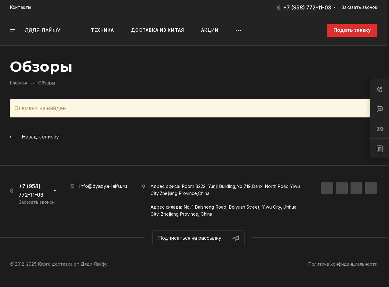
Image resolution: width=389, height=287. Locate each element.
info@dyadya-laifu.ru (103, 186)
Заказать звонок (359, 7)
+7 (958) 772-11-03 (307, 8)
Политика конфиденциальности (342, 264)
